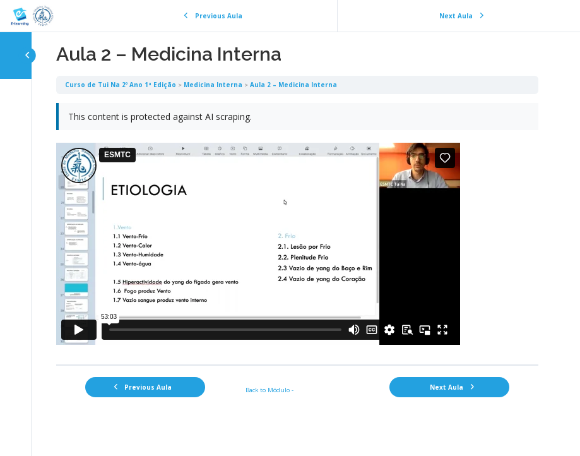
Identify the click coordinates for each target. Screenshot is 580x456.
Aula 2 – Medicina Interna (293, 84)
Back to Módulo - (269, 389)
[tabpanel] (297, 229)
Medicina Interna (213, 84)
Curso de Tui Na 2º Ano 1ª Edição (120, 84)
